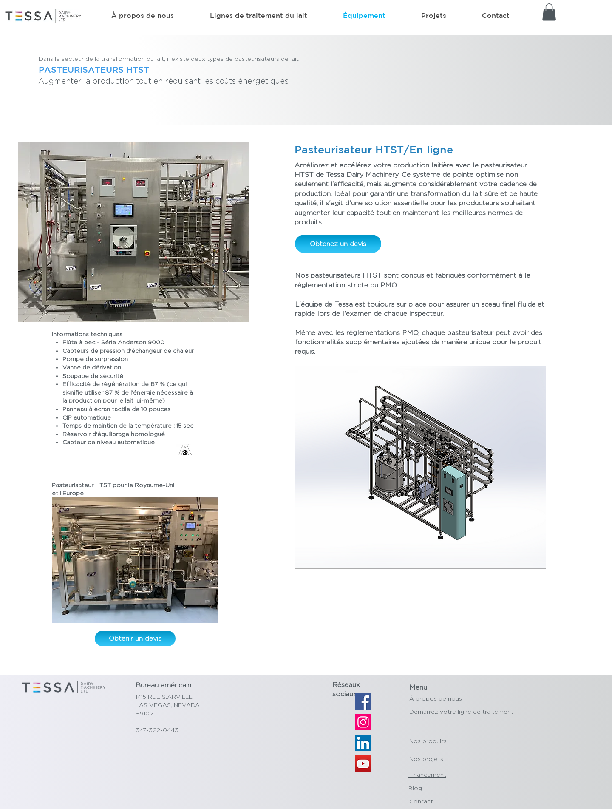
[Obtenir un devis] (135, 638)
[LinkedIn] (363, 743)
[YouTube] (363, 763)
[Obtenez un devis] (338, 244)
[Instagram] (363, 722)
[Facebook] (363, 701)
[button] (549, 12)
